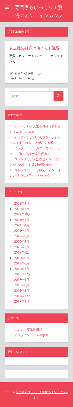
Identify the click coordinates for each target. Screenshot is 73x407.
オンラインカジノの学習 (31, 335)
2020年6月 (21, 241)
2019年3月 (21, 269)
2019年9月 (21, 258)
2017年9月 (21, 301)
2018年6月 (21, 285)
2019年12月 (22, 252)
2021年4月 (21, 225)
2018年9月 (21, 279)
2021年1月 (21, 230)
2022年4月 (21, 203)
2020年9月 (21, 236)
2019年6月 (21, 263)
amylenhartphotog (22, 78)
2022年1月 (21, 209)
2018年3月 (21, 290)
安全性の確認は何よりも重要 (34, 48)
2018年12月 (22, 274)
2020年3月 (21, 247)
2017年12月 (22, 296)
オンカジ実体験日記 (28, 329)
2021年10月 (22, 214)
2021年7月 (21, 220)
